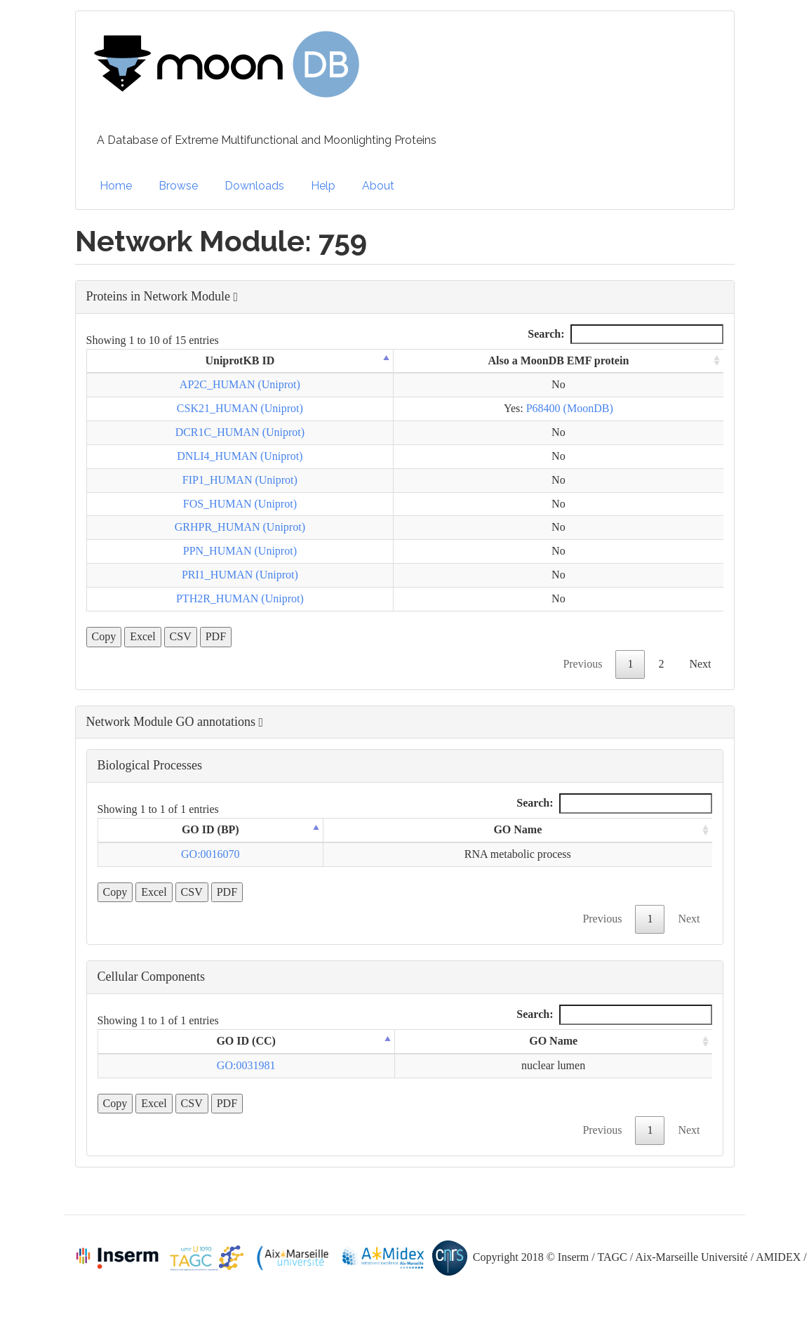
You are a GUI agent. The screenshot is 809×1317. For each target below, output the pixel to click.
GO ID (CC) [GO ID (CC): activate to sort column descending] (245, 1041)
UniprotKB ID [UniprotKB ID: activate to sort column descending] (239, 360)
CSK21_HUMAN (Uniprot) (240, 408)
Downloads (254, 185)
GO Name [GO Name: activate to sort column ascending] (517, 829)
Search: (625, 334)
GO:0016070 (210, 854)
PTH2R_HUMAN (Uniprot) (240, 598)
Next (700, 664)
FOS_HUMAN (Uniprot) (240, 504)
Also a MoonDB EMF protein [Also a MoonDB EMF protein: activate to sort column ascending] (558, 360)
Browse (178, 185)
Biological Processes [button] (150, 765)
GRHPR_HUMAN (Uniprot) (240, 527)
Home (116, 185)
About (378, 185)
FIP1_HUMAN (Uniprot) (239, 480)
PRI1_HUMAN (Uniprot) (240, 575)
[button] (405, 297)
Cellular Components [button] (151, 976)
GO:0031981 (246, 1065)
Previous (582, 664)
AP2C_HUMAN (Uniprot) (240, 384)
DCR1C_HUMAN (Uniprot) (240, 432)
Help (323, 185)
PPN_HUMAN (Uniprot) (240, 551)
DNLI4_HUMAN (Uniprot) (239, 456)
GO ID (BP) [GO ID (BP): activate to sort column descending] (210, 829)
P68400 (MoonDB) (569, 408)
